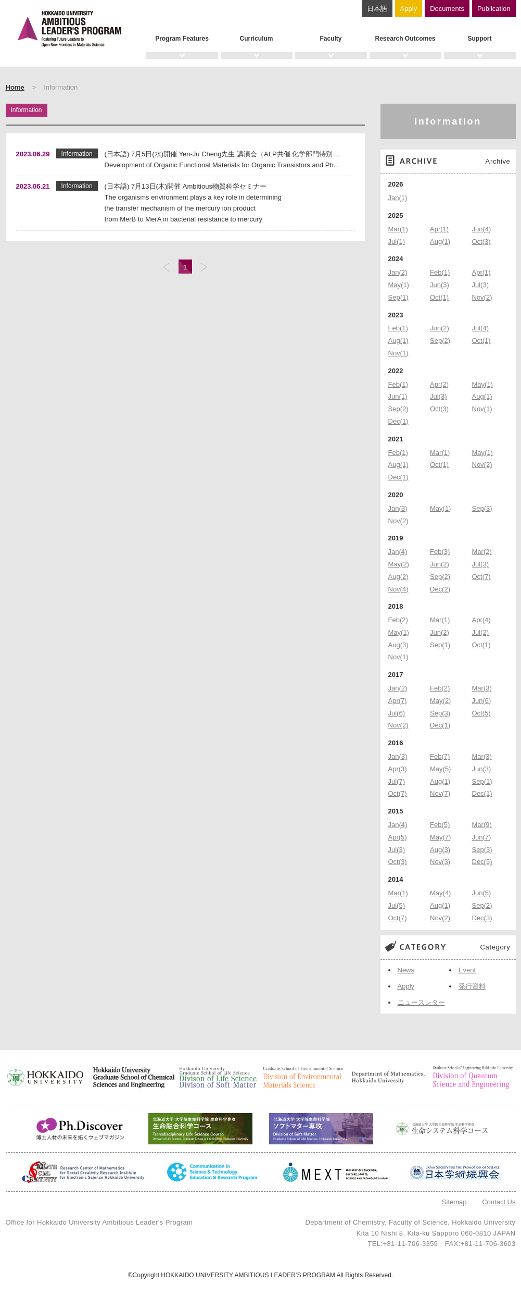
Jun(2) (439, 328)
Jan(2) (398, 272)
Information (447, 121)
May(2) (398, 564)
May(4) (440, 893)
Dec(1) (398, 421)
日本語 (377, 9)
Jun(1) (398, 396)
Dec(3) (482, 918)
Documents (447, 9)
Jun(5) (481, 893)
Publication (494, 9)
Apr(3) (397, 769)
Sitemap (454, 1202)
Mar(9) (482, 825)
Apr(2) (439, 384)
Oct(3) (481, 241)
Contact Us (498, 1202)
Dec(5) (482, 862)
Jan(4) (398, 552)
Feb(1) (440, 272)
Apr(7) (397, 701)
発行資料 (472, 986)
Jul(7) (396, 781)
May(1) (398, 285)
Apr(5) (397, 837)
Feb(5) (440, 825)
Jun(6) (481, 701)
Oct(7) (481, 577)
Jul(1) (396, 241)
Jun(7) (481, 837)
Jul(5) (396, 905)
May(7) (440, 837)
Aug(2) (398, 577)
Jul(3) (480, 285)
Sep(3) (482, 508)
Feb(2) (398, 620)
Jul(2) (480, 632)
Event (467, 970)
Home (15, 87)
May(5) (440, 769)
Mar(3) (482, 688)
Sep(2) (440, 340)
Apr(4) (481, 620)
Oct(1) (439, 297)
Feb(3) (440, 552)
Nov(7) (440, 793)
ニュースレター (421, 1002)
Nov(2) (482, 297)
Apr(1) (439, 229)
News (406, 970)
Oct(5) (481, 713)
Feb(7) (440, 756)
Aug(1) (440, 241)
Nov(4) (398, 589)
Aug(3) (398, 645)
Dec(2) (440, 589)
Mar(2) (482, 552)
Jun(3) (439, 285)
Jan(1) (398, 198)
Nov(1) (398, 353)
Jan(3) (398, 508)
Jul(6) (396, 713)
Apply (408, 9)
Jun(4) (481, 229)
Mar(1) (398, 229)
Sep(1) (398, 297)
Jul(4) (480, 328)
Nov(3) (440, 862)
